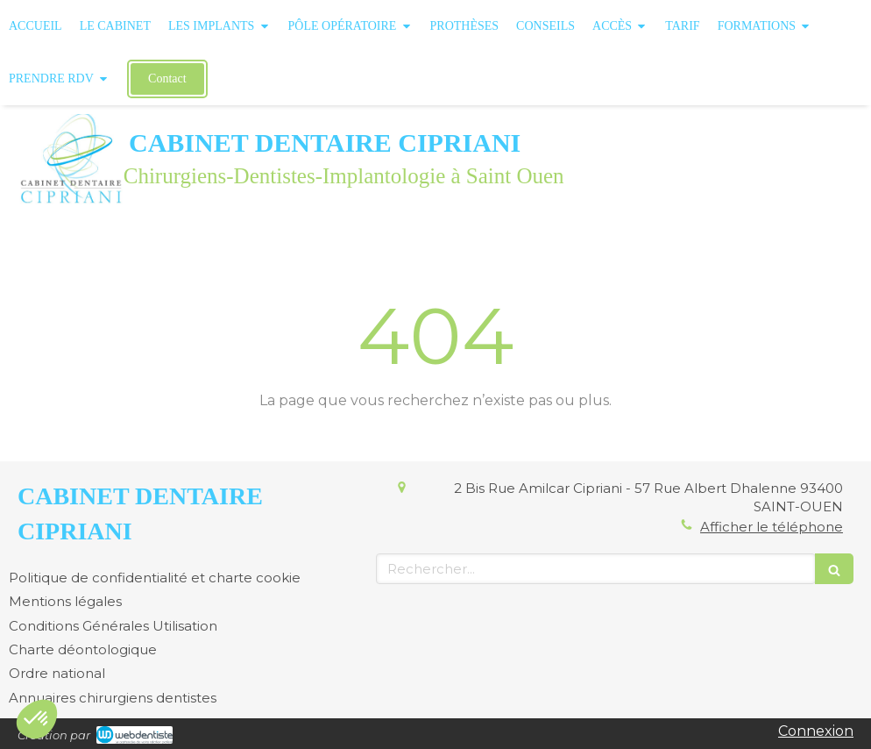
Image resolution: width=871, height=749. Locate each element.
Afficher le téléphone (771, 526)
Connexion (815, 731)
